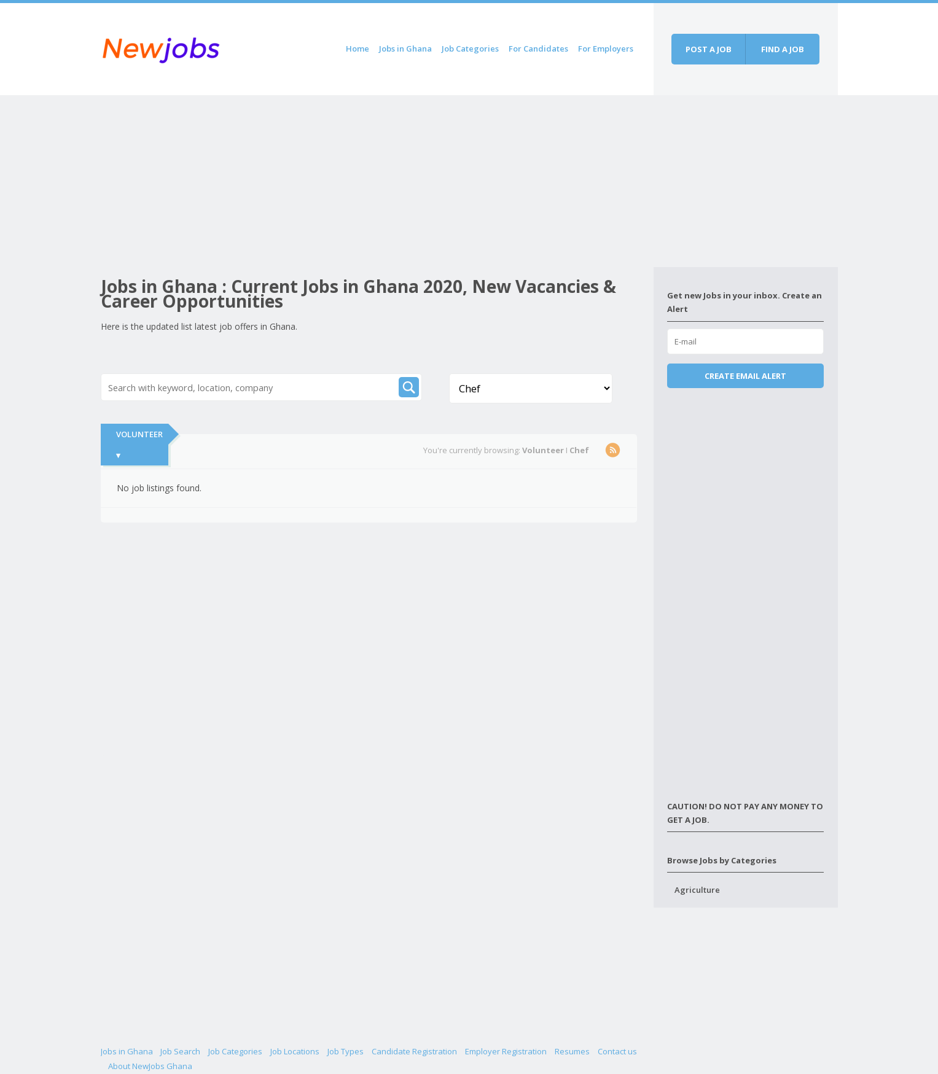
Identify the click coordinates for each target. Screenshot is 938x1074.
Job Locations (294, 1051)
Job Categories (470, 48)
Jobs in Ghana (405, 48)
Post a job (709, 49)
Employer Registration (506, 1051)
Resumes (572, 1051)
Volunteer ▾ (139, 445)
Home (357, 48)
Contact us (617, 1051)
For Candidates (538, 48)
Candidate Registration (414, 1051)
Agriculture (697, 889)
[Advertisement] (377, 181)
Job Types (345, 1051)
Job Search (180, 1051)
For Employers (605, 48)
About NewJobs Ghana (150, 1066)
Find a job (782, 49)
